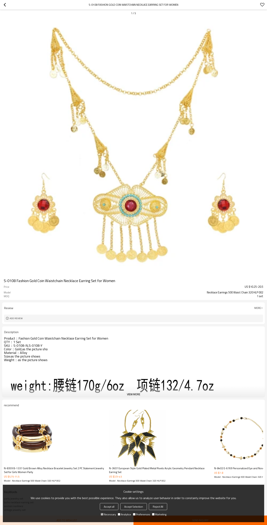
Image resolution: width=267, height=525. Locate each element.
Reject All (158, 507)
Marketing (159, 514)
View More (133, 394)
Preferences (141, 514)
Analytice (124, 514)
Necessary (108, 514)
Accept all (109, 507)
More (257, 308)
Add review (16, 318)
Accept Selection (133, 507)
